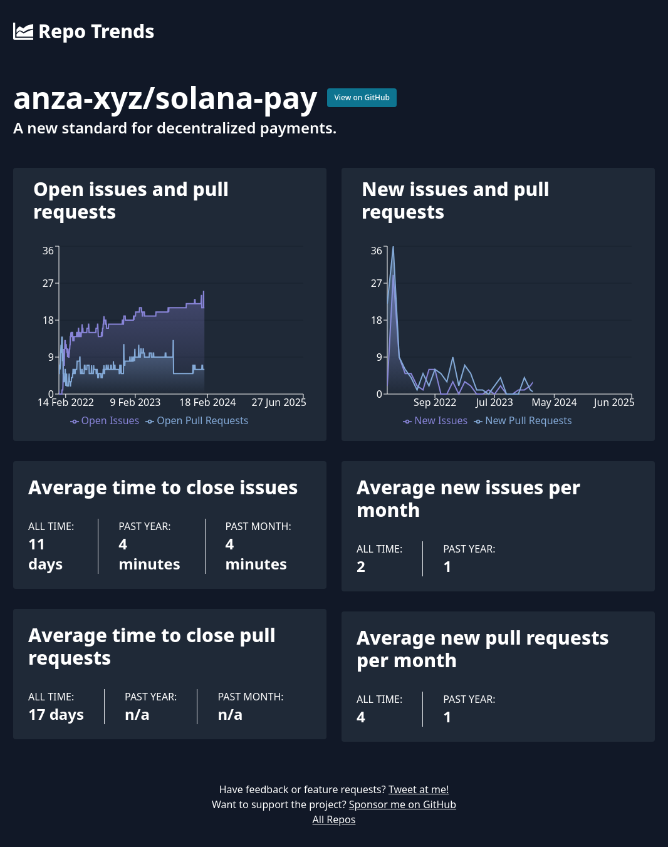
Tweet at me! (419, 789)
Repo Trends (83, 31)
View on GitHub (362, 97)
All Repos (334, 819)
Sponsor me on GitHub (402, 804)
